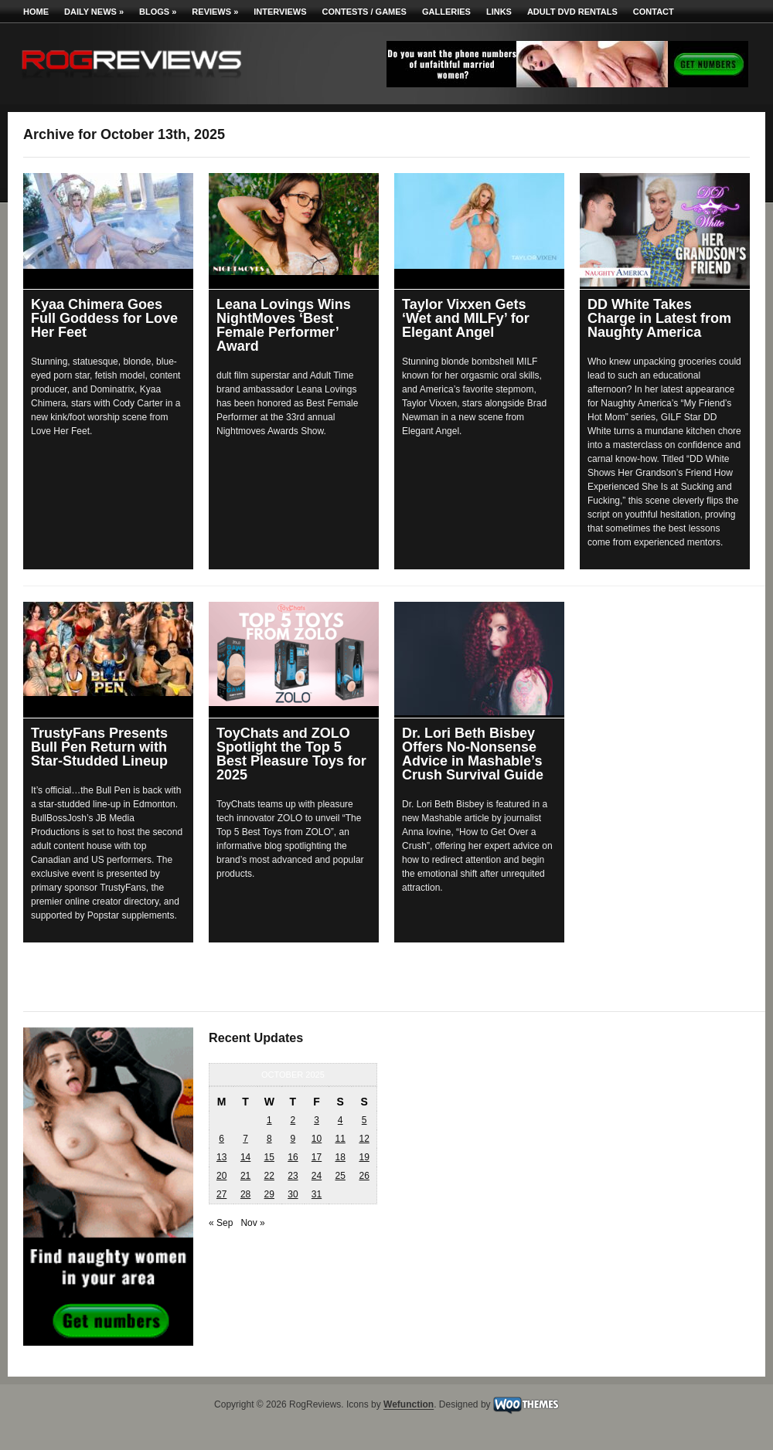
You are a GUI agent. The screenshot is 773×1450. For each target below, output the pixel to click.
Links (499, 11)
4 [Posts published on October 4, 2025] (340, 1120)
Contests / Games (364, 11)
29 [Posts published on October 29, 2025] (269, 1194)
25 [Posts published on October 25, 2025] (340, 1175)
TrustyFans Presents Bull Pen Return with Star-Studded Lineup (99, 747)
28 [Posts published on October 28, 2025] (245, 1194)
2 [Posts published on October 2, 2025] (293, 1120)
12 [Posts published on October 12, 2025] (364, 1138)
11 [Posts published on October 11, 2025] (340, 1138)
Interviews (280, 11)
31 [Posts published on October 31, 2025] (317, 1194)
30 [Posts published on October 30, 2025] (293, 1194)
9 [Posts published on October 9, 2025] (293, 1138)
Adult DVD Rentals (572, 11)
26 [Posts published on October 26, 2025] (364, 1175)
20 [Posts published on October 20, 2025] (221, 1175)
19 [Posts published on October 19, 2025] (364, 1157)
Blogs (157, 11)
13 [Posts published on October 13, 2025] (221, 1157)
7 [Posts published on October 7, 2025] (245, 1138)
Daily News (94, 11)
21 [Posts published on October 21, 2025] (245, 1175)
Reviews (215, 11)
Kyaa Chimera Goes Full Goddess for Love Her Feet (104, 318)
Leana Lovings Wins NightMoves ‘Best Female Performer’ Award (283, 325)
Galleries (446, 11)
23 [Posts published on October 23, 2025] (293, 1175)
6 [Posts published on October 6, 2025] (221, 1138)
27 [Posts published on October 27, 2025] (221, 1194)
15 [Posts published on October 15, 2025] (269, 1157)
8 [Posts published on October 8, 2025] (269, 1138)
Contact (653, 11)
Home (36, 11)
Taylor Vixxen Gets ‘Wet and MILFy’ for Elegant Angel (466, 318)
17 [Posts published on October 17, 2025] (317, 1157)
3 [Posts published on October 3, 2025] (316, 1120)
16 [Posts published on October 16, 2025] (293, 1157)
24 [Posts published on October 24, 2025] (317, 1175)
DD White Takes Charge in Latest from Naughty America (659, 318)
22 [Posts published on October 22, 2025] (269, 1175)
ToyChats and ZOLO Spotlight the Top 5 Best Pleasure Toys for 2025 (291, 754)
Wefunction (408, 1405)
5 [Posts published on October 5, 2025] (364, 1120)
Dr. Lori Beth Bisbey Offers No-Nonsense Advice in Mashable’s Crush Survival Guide (472, 754)
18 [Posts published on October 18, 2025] (340, 1157)
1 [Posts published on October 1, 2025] (269, 1120)
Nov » (252, 1222)
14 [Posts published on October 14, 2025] (245, 1157)
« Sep (221, 1222)
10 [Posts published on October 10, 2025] (317, 1138)
